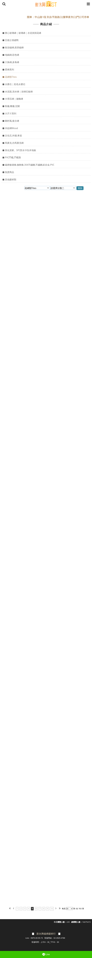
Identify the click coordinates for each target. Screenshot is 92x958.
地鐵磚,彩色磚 (12, 54)
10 (52, 908)
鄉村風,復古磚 (12, 120)
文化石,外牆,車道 (13, 135)
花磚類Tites (11, 76)
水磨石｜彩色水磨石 (15, 84)
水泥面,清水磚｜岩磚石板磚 (19, 91)
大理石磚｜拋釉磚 (14, 98)
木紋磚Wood (11, 128)
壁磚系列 (9, 69)
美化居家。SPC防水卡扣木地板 (20, 150)
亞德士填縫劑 (12, 40)
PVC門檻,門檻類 (13, 157)
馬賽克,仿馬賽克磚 (14, 142)
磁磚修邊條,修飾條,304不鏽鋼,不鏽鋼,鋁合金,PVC (29, 164)
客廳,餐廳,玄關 (12, 106)
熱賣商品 (9, 172)
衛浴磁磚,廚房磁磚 (14, 47)
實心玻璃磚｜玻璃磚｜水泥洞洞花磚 (23, 32)
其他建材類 (10, 179)
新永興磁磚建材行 (46, 933)
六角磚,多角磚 (12, 62)
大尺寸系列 (10, 113)
